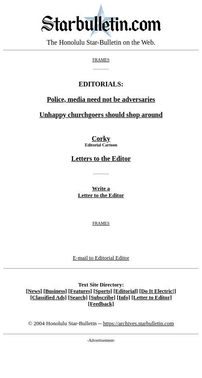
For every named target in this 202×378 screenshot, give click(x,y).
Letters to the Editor (101, 158)
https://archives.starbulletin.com (138, 323)
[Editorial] (125, 291)
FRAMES (101, 59)
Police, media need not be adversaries (101, 99)
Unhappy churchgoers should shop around (101, 114)
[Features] (80, 291)
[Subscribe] (102, 298)
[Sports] (102, 291)
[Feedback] (101, 304)
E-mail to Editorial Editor (101, 258)
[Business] (55, 291)
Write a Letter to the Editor (101, 191)
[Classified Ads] (48, 298)
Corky (101, 138)
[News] (34, 291)
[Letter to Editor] (152, 298)
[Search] (77, 298)
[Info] (123, 298)
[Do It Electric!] (157, 291)
